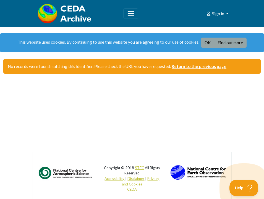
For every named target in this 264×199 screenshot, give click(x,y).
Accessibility (114, 178)
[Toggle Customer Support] (243, 188)
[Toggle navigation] (130, 13)
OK (208, 42)
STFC (139, 168)
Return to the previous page (199, 66)
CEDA (132, 189)
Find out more (230, 42)
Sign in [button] (215, 13)
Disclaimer (135, 178)
